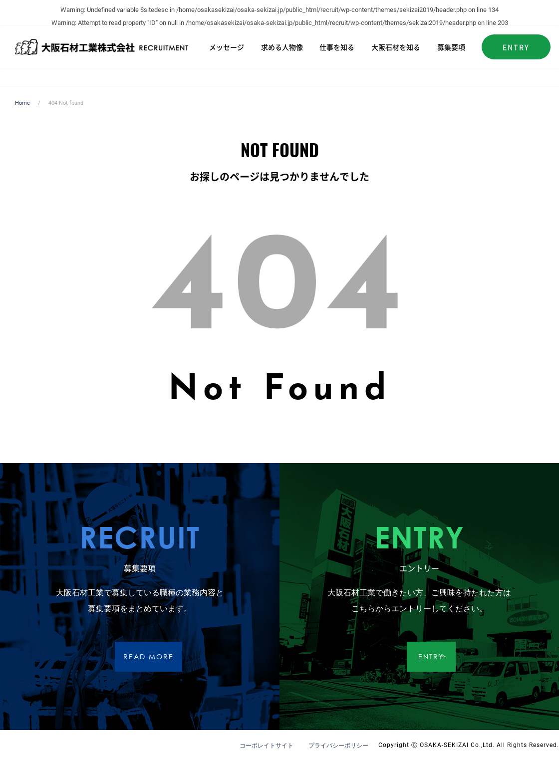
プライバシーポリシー (338, 745)
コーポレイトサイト (266, 745)
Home (22, 103)
